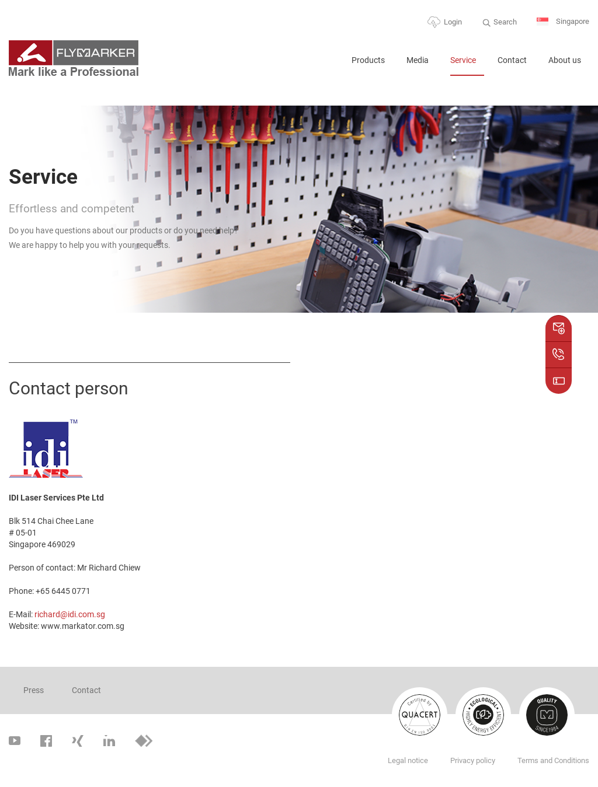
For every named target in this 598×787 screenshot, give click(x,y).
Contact (512, 60)
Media (417, 60)
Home (328, 65)
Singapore (563, 22)
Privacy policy (472, 760)
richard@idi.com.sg (69, 614)
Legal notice (408, 760)
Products (368, 60)
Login (453, 22)
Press (33, 690)
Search (505, 22)
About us (564, 60)
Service (463, 60)
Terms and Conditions (553, 760)
